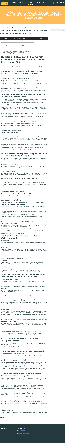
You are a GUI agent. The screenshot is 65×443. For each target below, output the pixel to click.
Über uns (3, 430)
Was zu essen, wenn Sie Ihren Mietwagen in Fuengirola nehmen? (14, 52)
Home (3, 27)
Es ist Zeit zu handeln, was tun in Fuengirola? (11, 49)
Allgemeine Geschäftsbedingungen (24, 433)
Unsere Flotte (22, 2)
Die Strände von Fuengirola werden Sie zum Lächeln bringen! (13, 50)
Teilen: (45, 418)
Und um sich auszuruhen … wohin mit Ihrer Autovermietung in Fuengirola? (15, 53)
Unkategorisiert (12, 27)
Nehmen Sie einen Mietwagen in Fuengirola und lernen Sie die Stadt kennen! (15, 46)
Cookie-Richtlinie (21, 431)
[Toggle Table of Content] (31, 44)
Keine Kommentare (43, 38)
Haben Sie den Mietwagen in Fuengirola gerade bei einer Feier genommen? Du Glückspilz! (17, 51)
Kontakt (38, 2)
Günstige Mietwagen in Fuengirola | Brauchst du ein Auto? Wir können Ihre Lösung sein (17, 45)
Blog (44, 2)
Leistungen (30, 2)
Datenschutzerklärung (22, 430)
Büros (14, 2)
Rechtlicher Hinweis (5, 431)
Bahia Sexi (44, 70)
